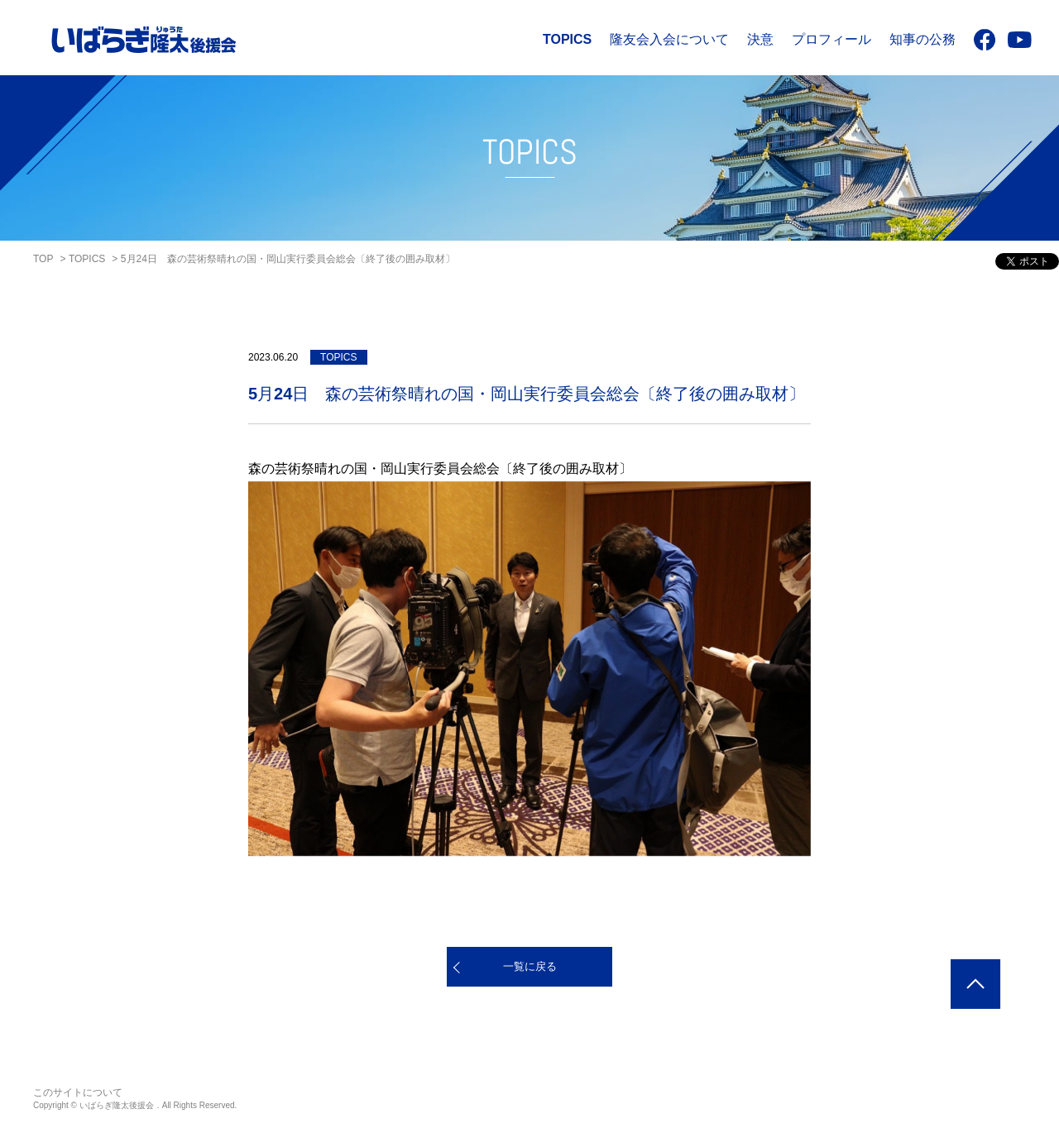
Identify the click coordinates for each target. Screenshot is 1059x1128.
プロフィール (831, 39)
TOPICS (567, 39)
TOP (43, 259)
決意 (760, 39)
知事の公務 (922, 39)
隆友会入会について (669, 39)
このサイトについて (77, 1092)
